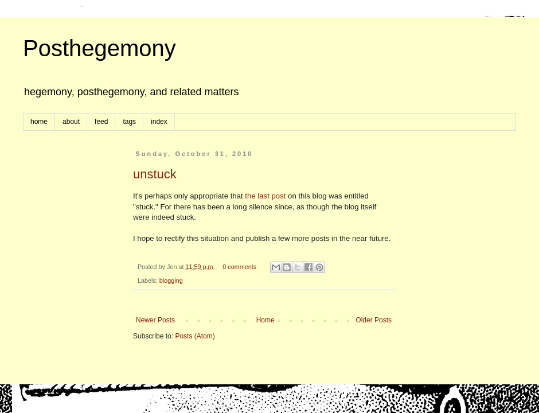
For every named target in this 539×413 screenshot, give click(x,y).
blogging (171, 280)
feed (101, 122)
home (39, 122)
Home (265, 320)
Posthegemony (99, 48)
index (159, 122)
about (71, 122)
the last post (265, 196)
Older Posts (374, 320)
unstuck (155, 174)
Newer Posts (155, 320)
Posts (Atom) (194, 336)
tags (129, 122)
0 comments (239, 266)
